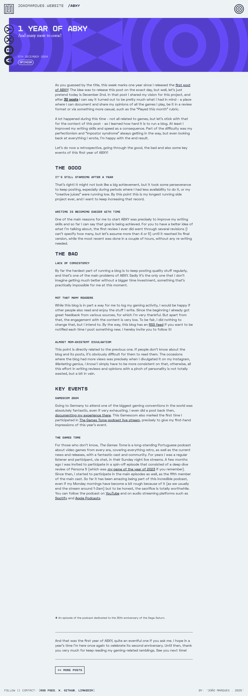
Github (69, 690)
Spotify (61, 498)
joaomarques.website (41, 6)
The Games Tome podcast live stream (109, 420)
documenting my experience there (83, 415)
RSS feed (156, 324)
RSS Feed (47, 690)
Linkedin (85, 690)
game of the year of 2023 (131, 469)
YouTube (112, 493)
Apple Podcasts (87, 498)
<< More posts (70, 670)
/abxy (74, 6)
